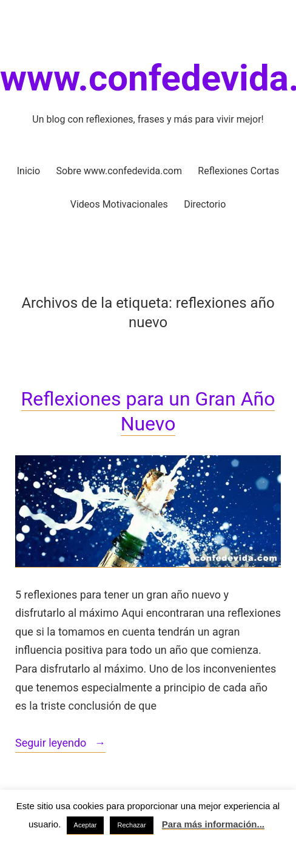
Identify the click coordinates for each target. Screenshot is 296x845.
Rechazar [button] (131, 825)
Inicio (28, 171)
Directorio (205, 204)
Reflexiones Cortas (238, 171)
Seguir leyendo (60, 743)
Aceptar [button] (85, 825)
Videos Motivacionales (119, 204)
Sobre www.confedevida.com (119, 171)
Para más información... (213, 824)
